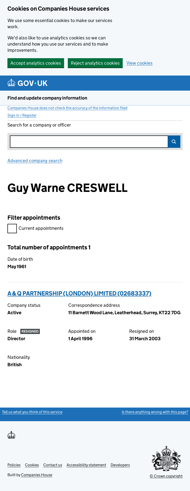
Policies (14, 465)
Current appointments (35, 229)
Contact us (52, 465)
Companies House (36, 474)
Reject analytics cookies (95, 63)
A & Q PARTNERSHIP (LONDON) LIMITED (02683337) (79, 293)
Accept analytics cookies (35, 63)
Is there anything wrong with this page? (155, 412)
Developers (120, 465)
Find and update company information (47, 98)
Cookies (32, 465)
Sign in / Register (22, 115)
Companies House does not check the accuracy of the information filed (67, 107)
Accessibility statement (86, 465)
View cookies (139, 63)
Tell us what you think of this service (32, 412)
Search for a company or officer (39, 125)
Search (174, 141)
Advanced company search (34, 160)
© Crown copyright (166, 476)
